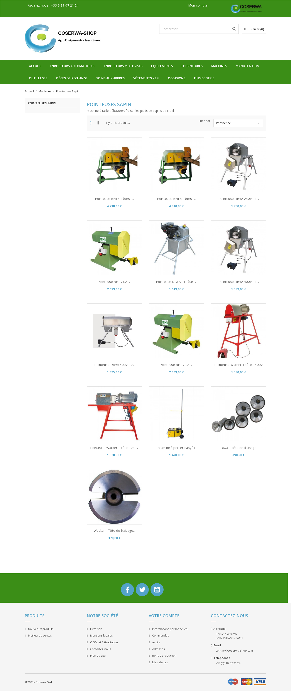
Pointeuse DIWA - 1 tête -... (176, 281)
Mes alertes (160, 662)
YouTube (157, 589)
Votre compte (164, 615)
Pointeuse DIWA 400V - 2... (114, 364)
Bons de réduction (164, 655)
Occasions (176, 78)
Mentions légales (101, 635)
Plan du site (98, 655)
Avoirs (156, 642)
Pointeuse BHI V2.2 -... (176, 364)
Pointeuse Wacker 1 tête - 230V (114, 447)
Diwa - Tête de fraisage (238, 447)
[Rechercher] (199, 29)
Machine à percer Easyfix (176, 447)
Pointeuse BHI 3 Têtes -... (114, 198)
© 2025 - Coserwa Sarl (38, 682)
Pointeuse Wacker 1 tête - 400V (238, 364)
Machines (219, 66)
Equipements (162, 66)
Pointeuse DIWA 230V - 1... (238, 198)
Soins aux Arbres (110, 78)
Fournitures (192, 66)
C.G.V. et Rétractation (104, 642)
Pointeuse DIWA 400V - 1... (238, 281)
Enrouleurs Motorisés (123, 66)
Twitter (142, 589)
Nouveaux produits (40, 629)
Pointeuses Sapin (42, 103)
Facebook (127, 589)
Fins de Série (204, 78)
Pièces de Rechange (72, 78)
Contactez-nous (100, 649)
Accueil (35, 66)
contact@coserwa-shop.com (234, 650)
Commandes (160, 635)
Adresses (158, 649)
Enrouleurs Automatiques (72, 66)
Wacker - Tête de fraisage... (114, 530)
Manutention (247, 66)
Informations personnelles (170, 629)
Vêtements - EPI (146, 78)
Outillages (38, 78)
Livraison (96, 629)
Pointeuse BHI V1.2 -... (114, 281)
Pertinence (238, 123)
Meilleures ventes (39, 635)
